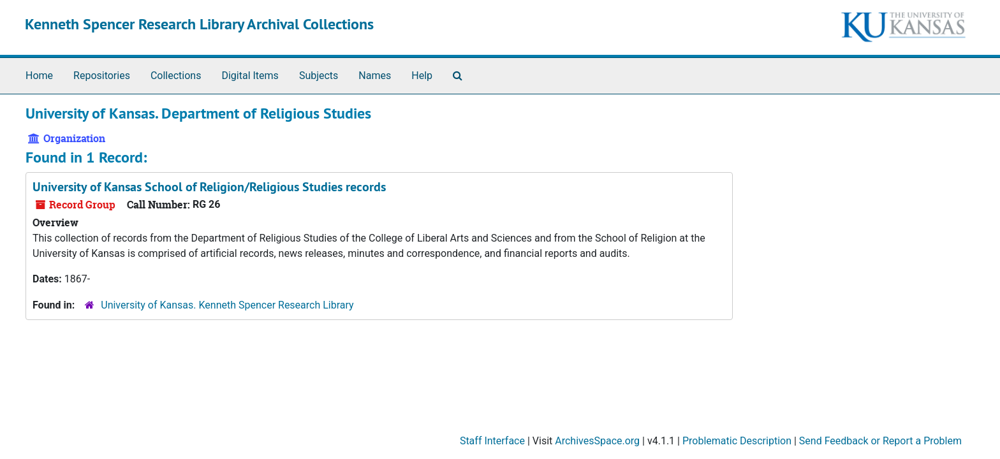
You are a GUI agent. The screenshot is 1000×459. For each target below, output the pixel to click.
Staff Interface (492, 441)
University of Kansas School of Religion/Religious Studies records (209, 186)
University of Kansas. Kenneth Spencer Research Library (227, 305)
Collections (176, 75)
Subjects (318, 75)
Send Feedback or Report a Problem (880, 441)
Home (39, 75)
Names (374, 75)
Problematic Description (736, 441)
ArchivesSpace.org (597, 441)
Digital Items (249, 75)
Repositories (101, 75)
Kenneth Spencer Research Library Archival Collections (199, 24)
